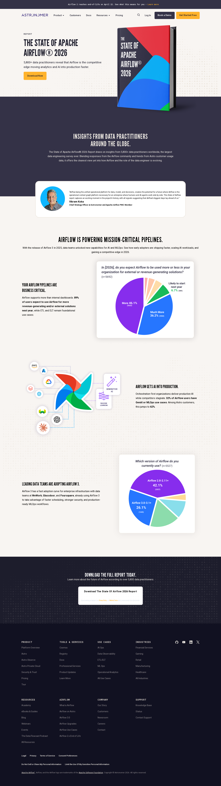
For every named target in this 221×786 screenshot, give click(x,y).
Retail (138, 660)
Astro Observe (28, 660)
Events (24, 730)
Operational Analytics (108, 672)
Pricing (119, 15)
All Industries (142, 678)
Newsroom (103, 717)
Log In (148, 15)
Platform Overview (30, 647)
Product (59, 15)
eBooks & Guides (29, 711)
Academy (26, 705)
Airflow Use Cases (68, 730)
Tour (23, 684)
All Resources (28, 742)
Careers (101, 723)
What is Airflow (67, 705)
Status (139, 711)
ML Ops (101, 666)
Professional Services (70, 666)
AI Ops (101, 647)
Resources (103, 15)
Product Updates (68, 672)
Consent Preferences (68, 756)
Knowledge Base (144, 705)
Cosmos (64, 647)
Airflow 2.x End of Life (70, 736)
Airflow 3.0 (65, 717)
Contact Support (144, 717)
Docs (88, 15)
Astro (24, 654)
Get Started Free (188, 15)
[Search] (138, 15)
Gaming (139, 654)
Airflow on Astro (67, 711)
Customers (75, 15)
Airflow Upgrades (68, 723)
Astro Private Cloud (30, 666)
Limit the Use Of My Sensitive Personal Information (87, 764)
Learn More (65, 678)
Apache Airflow (28, 773)
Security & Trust (29, 672)
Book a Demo (165, 15)
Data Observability (106, 654)
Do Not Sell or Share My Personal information (41, 764)
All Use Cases (104, 678)
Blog (23, 717)
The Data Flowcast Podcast (34, 736)
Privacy (33, 756)
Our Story (102, 705)
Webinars (26, 723)
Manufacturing (143, 666)
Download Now (35, 76)
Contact (101, 730)
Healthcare (141, 672)
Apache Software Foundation (91, 773)
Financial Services (144, 647)
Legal (23, 756)
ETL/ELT (102, 660)
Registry (64, 654)
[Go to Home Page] (34, 15)
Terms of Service (47, 756)
